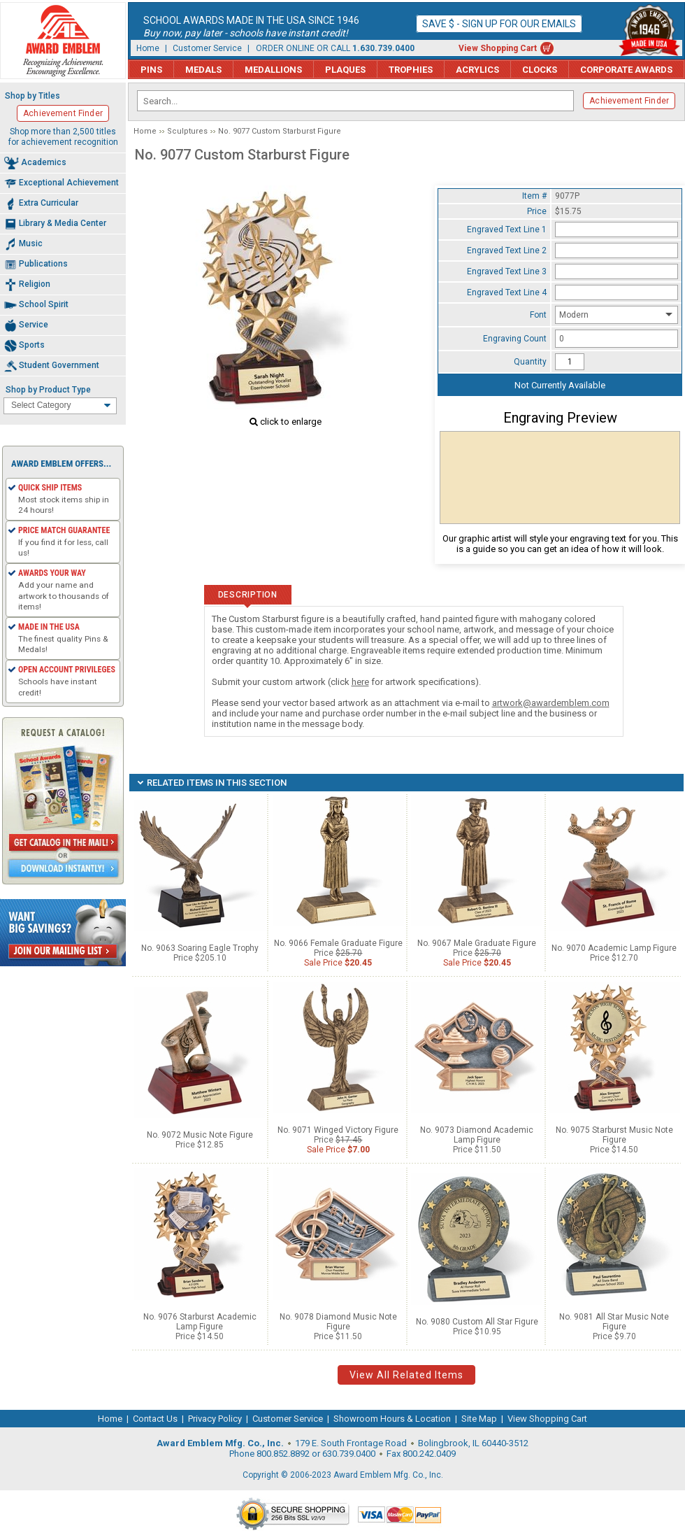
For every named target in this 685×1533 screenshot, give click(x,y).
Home (147, 48)
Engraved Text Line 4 (507, 292)
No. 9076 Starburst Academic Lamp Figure (200, 1321)
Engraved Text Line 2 (507, 250)
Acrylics (477, 69)
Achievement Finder (629, 101)
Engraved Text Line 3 (507, 271)
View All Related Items (406, 1374)
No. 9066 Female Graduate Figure (338, 943)
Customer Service (207, 48)
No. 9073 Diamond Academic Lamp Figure (476, 1135)
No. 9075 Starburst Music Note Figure (614, 1135)
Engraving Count (515, 339)
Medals (203, 69)
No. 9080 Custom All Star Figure (477, 1322)
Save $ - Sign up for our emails (499, 23)
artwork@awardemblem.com (551, 703)
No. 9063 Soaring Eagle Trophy (200, 948)
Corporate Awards (626, 69)
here (360, 682)
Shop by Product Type (48, 390)
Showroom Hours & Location (392, 1418)
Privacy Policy (215, 1418)
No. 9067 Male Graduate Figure (476, 943)
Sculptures (187, 131)
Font (538, 315)
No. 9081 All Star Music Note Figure (614, 1321)
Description (247, 595)
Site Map (479, 1418)
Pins (151, 69)
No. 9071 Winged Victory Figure (337, 1130)
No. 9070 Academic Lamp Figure (614, 948)
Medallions (273, 69)
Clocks (539, 69)
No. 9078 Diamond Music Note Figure (338, 1321)
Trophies (411, 69)
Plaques (345, 69)
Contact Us (155, 1418)
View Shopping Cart (498, 48)
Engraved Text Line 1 (507, 229)
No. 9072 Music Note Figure (200, 1135)
